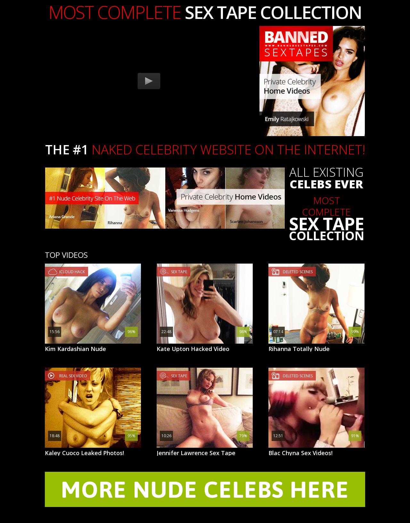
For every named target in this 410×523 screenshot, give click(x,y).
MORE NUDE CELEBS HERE (205, 489)
